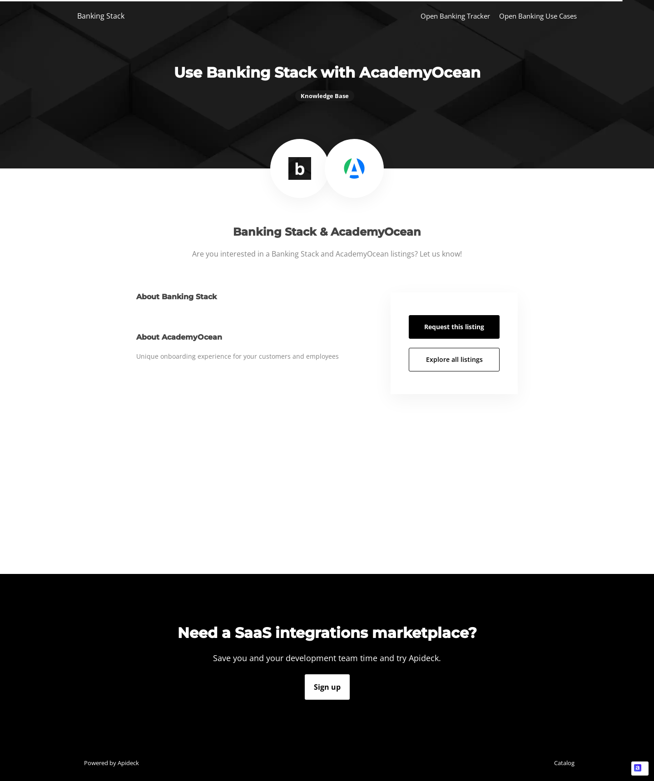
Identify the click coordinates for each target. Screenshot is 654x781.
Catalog (564, 763)
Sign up (327, 687)
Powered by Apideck (111, 763)
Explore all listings (454, 359)
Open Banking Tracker (455, 15)
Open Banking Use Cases (538, 15)
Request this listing (454, 326)
